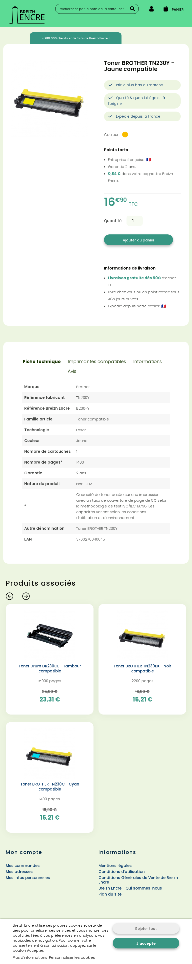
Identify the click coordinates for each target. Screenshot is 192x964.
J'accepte (146, 943)
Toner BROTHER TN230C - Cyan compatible (49, 787)
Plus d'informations (30, 957)
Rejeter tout (146, 928)
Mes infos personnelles (28, 877)
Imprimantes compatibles (97, 361)
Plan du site (110, 894)
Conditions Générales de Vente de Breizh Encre (138, 880)
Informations (147, 361)
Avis (72, 371)
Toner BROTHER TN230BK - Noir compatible (142, 669)
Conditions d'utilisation (121, 871)
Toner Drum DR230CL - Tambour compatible (49, 669)
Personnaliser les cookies (72, 957)
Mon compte (24, 852)
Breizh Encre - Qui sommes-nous (130, 888)
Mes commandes (23, 865)
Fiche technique (42, 361)
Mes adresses (19, 871)
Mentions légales (115, 865)
